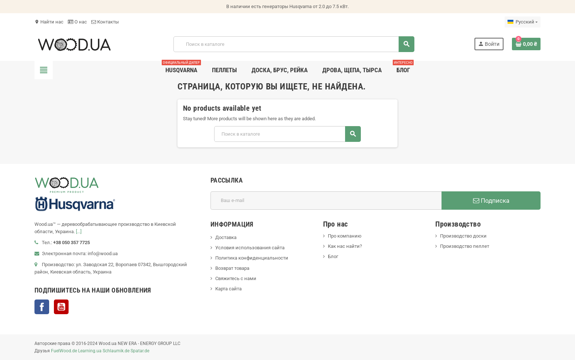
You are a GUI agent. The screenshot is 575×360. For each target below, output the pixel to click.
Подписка (491, 200)
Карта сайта (228, 288)
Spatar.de (140, 350)
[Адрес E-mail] (326, 200)
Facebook (41, 307)
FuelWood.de (64, 350)
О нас (77, 22)
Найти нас (48, 22)
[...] (78, 231)
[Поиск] (293, 44)
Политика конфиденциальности (251, 258)
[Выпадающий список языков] (523, 21)
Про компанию (345, 236)
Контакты (105, 22)
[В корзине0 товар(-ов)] (526, 44)
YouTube (61, 307)
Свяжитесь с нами (235, 278)
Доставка (226, 237)
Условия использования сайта (250, 247)
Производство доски (463, 236)
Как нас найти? (345, 246)
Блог (333, 256)
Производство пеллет (464, 246)
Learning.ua (90, 350)
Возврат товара (232, 268)
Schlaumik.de (116, 350)
